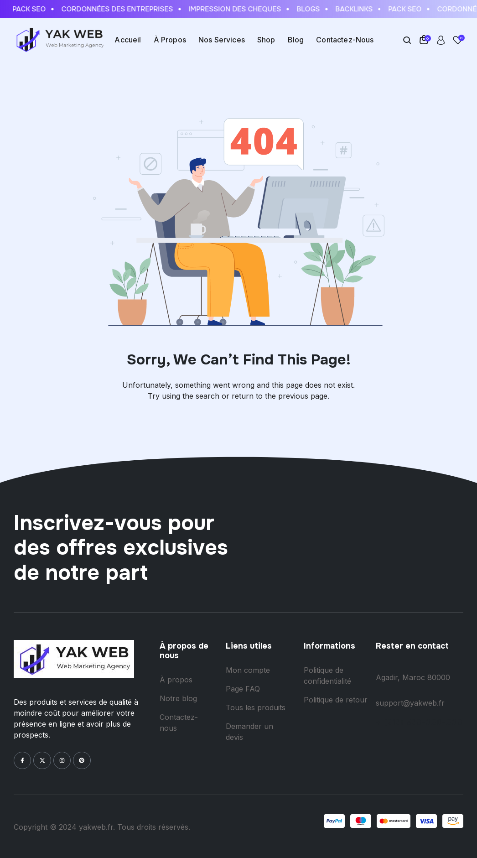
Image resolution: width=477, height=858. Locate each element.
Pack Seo (30, 9)
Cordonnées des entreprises (119, 9)
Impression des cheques (236, 9)
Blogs (309, 9)
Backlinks (355, 9)
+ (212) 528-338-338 (419, 722)
